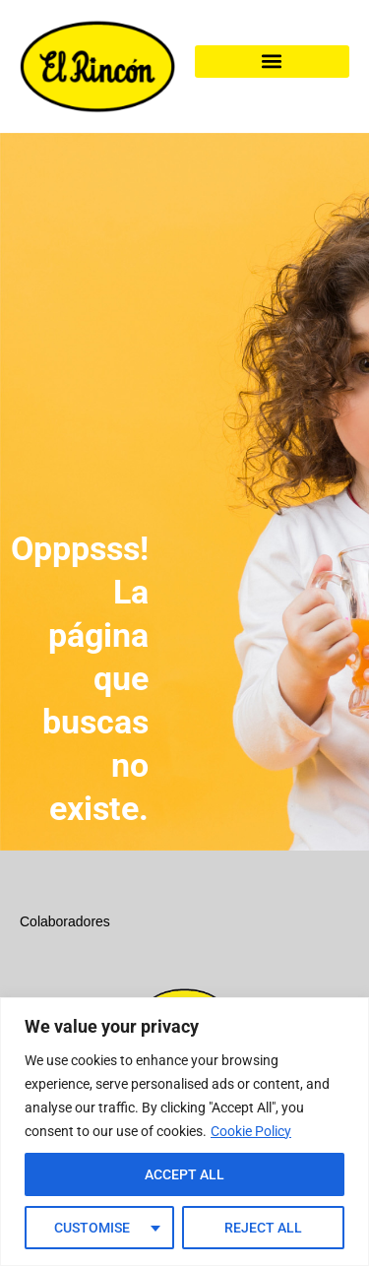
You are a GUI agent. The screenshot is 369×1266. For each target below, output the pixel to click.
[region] (184, 1131)
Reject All (263, 1227)
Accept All (184, 1174)
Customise (92, 1227)
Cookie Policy (251, 1131)
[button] (272, 61)
